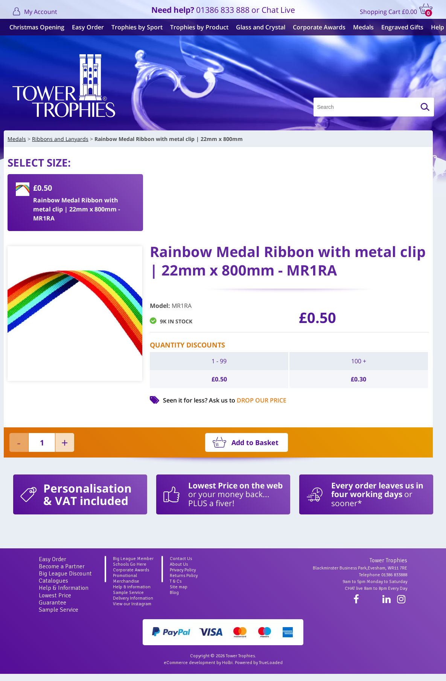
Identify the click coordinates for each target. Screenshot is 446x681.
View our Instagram (132, 604)
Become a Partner (62, 566)
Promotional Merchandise (126, 578)
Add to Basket (255, 442)
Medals (361, 27)
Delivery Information (133, 598)
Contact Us (181, 559)
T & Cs (175, 581)
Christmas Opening (35, 27)
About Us (179, 564)
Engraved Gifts (400, 27)
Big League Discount (65, 573)
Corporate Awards (317, 27)
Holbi (227, 663)
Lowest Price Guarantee (55, 599)
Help (435, 27)
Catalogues (53, 581)
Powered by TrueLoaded (259, 663)
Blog (174, 592)
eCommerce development (189, 663)
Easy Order (86, 27)
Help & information (132, 587)
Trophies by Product (197, 27)
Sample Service (58, 610)
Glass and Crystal (258, 27)
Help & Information (63, 588)
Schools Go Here (129, 564)
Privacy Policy (183, 570)
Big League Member (133, 559)
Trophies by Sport (135, 27)
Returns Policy (184, 575)
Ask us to (247, 400)
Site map (178, 587)
